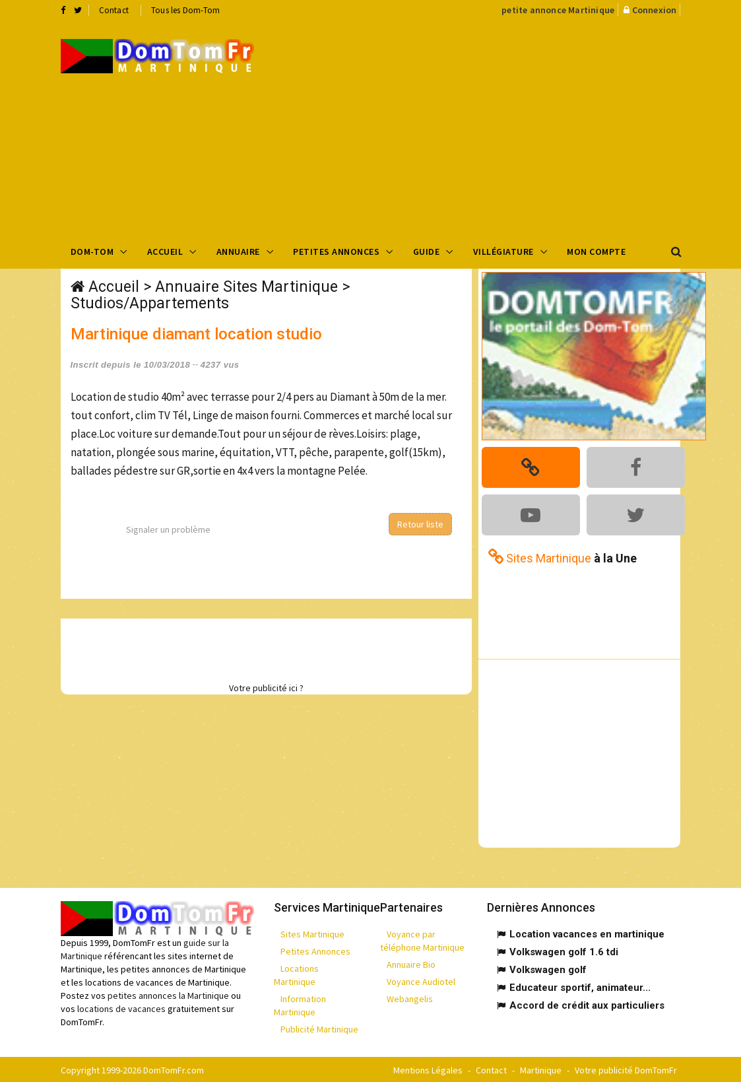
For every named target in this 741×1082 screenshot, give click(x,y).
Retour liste (420, 524)
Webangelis (410, 997)
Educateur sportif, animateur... (580, 986)
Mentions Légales (428, 1069)
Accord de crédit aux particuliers (586, 1004)
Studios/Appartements (150, 303)
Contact (114, 10)
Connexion (654, 10)
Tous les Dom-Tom (185, 10)
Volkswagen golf (548, 968)
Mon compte (596, 251)
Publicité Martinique (319, 1028)
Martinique (541, 1069)
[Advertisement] (507, 126)
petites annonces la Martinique (168, 993)
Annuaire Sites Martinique (246, 287)
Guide (426, 251)
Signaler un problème (168, 529)
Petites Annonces (336, 251)
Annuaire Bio (411, 963)
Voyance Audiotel (421, 980)
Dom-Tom (92, 251)
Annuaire (238, 251)
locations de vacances (121, 1007)
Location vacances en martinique (586, 933)
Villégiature (503, 251)
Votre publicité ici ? (266, 688)
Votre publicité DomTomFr (626, 1069)
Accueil (165, 251)
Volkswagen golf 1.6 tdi (563, 951)
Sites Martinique (312, 933)
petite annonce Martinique (557, 10)
